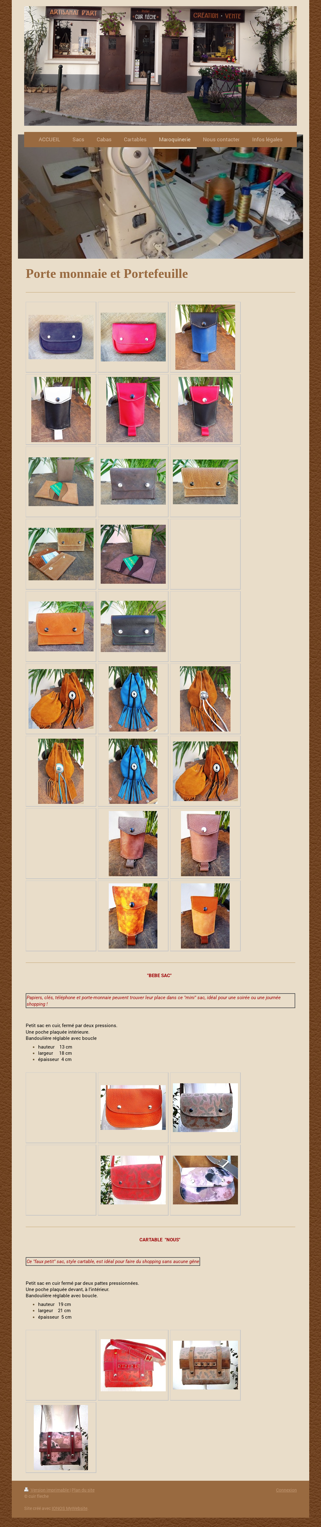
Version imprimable (47, 1490)
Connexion (286, 1490)
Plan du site (83, 1490)
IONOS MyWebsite (69, 1508)
